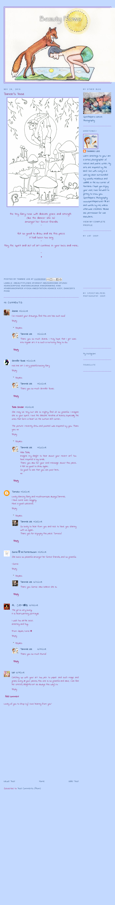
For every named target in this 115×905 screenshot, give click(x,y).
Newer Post (9, 781)
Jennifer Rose (18, 361)
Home (42, 781)
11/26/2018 (37, 522)
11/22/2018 (41, 447)
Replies (18, 328)
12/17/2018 (41, 649)
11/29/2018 (42, 552)
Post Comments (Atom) (29, 788)
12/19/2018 (20, 672)
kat (13, 672)
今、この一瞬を (20, 605)
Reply (14, 321)
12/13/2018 (33, 605)
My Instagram (89, 354)
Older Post (74, 781)
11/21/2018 (29, 407)
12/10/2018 (37, 582)
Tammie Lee (26, 334)
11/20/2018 (23, 311)
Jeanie (15, 311)
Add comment (12, 696)
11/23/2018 (25, 492)
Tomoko (16, 492)
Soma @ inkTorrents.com (24, 552)
